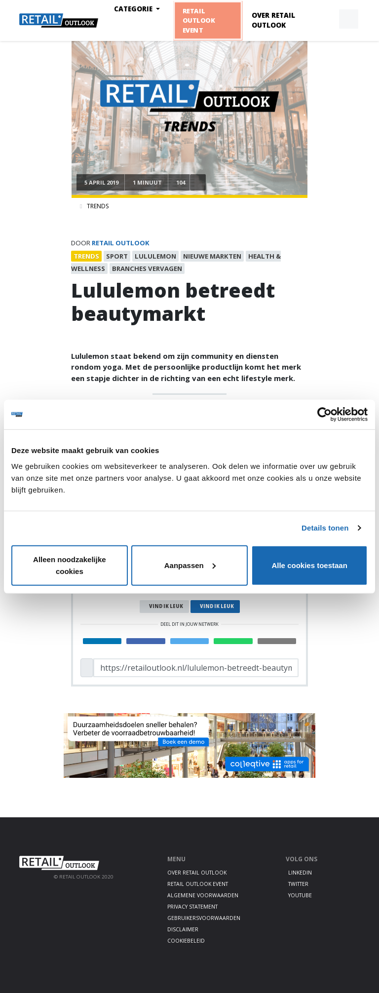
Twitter (298, 883)
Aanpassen (190, 565)
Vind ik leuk (166, 606)
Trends (98, 206)
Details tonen (325, 528)
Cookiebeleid (186, 940)
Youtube (300, 895)
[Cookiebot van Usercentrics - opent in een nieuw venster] (324, 414)
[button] (326, 19)
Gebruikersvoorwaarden (203, 918)
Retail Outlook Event (199, 20)
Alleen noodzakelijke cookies (69, 565)
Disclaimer (182, 929)
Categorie (134, 8)
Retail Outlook (121, 242)
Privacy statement (192, 906)
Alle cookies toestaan (309, 565)
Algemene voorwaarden (202, 895)
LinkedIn (300, 872)
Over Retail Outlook (273, 20)
